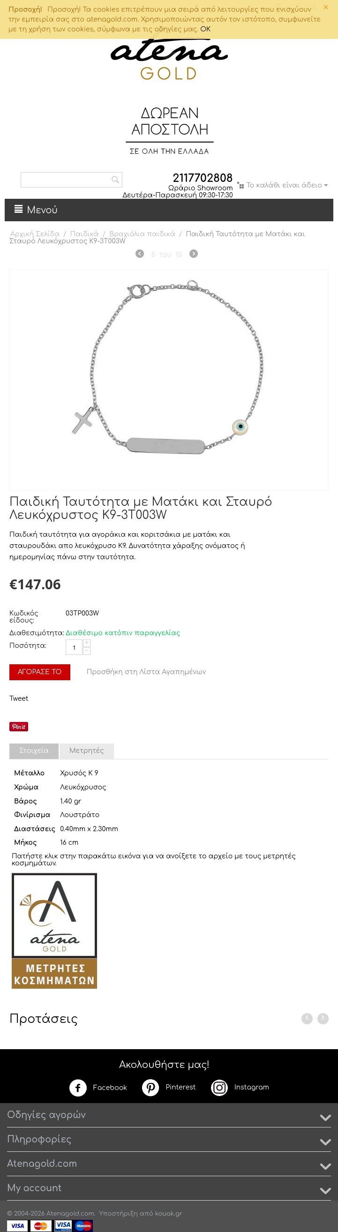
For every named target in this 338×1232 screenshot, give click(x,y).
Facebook (98, 1088)
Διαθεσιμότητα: (35, 633)
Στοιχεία (34, 750)
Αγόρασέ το (40, 672)
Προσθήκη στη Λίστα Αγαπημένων (146, 672)
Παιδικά (84, 234)
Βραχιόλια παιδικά (142, 234)
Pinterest (168, 1087)
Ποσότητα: (27, 645)
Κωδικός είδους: (23, 617)
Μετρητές (86, 750)
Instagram (239, 1087)
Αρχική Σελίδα (35, 234)
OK (205, 29)
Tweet (18, 698)
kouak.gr (168, 1213)
